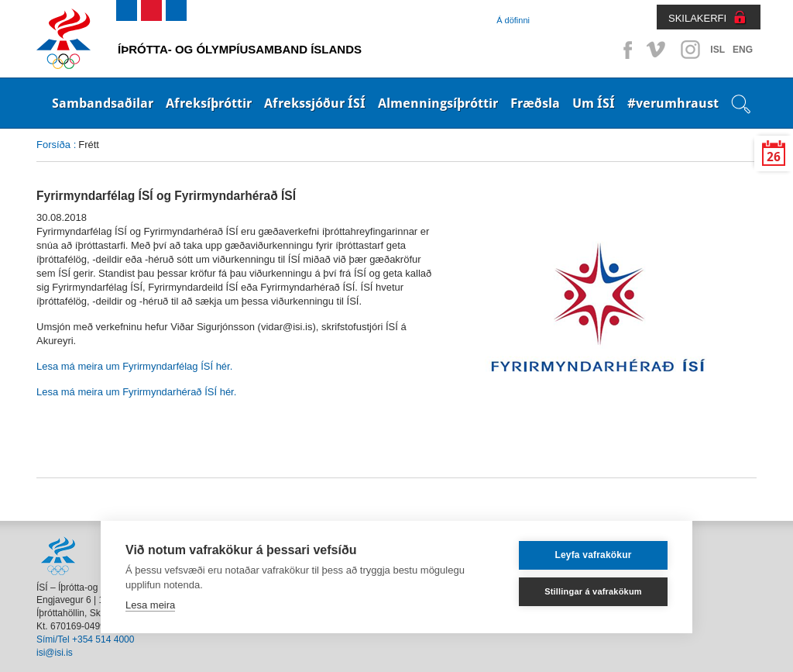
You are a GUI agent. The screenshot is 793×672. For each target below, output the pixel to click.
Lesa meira (150, 605)
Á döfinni (513, 20)
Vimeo (657, 49)
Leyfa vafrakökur (592, 555)
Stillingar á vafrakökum (593, 591)
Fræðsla (535, 103)
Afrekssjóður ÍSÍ (315, 103)
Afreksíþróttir (209, 103)
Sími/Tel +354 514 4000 (85, 639)
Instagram (690, 49)
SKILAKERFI (697, 18)
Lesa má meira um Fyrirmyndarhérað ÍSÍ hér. (137, 392)
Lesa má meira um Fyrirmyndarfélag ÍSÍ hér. (134, 366)
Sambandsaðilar (102, 103)
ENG (743, 49)
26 (774, 157)
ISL (717, 49)
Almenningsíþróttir (438, 103)
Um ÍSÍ (593, 103)
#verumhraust (673, 103)
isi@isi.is (54, 652)
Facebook (625, 49)
